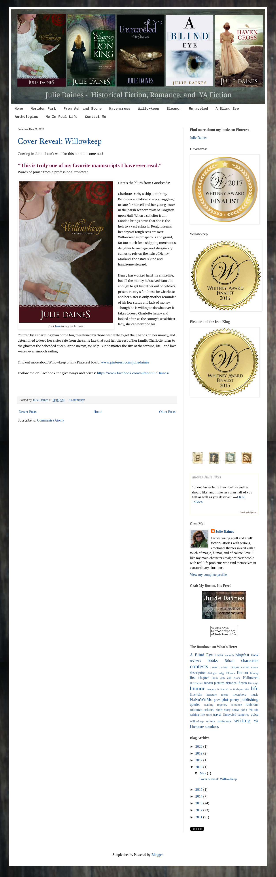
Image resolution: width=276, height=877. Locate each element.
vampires (243, 716)
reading (208, 706)
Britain (229, 662)
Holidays (253, 685)
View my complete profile (208, 574)
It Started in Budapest (230, 691)
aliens (219, 657)
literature (211, 696)
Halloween (250, 679)
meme (224, 696)
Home (19, 109)
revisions (252, 706)
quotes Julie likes (206, 477)
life (254, 690)
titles (209, 716)
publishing (249, 701)
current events (249, 669)
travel (217, 716)
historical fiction (236, 685)
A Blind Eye (227, 109)
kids (247, 691)
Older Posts (167, 412)
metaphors (239, 696)
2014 (199, 798)
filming (254, 675)
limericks (196, 696)
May (203, 775)
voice (254, 716)
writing (242, 722)
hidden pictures (214, 685)
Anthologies (26, 117)
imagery (211, 691)
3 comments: (77, 400)
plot (225, 701)
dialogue (212, 675)
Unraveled (198, 109)
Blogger (157, 856)
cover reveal (219, 669)
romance (196, 711)
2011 (199, 819)
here (57, 326)
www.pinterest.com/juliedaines (125, 362)
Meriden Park (43, 109)
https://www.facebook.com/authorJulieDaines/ (133, 373)
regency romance (229, 706)
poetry (234, 702)
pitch (217, 702)
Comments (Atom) (50, 420)
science (209, 711)
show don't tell (242, 711)
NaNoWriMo (201, 701)
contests (199, 668)
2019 (199, 755)
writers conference (218, 723)
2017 (199, 762)
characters (249, 662)
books (213, 662)
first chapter (199, 679)
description (198, 675)
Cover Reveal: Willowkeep (60, 141)
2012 (199, 812)
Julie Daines (198, 137)
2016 (199, 769)
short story (223, 711)
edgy (222, 675)
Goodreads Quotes (248, 512)
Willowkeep (148, 109)
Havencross (119, 109)
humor (197, 690)
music (254, 696)
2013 (199, 805)
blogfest (242, 657)
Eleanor (173, 109)
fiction (242, 674)
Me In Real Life (62, 117)
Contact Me (95, 117)
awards (229, 657)
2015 (199, 791)
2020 (199, 748)
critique (234, 669)
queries (195, 706)
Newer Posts (27, 412)
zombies (212, 728)
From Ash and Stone (83, 109)
